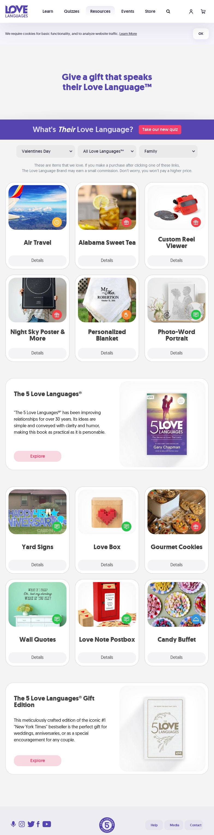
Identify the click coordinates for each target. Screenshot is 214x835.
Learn (48, 11)
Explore (37, 456)
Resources (100, 11)
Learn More (128, 33)
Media (174, 825)
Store (150, 11)
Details (37, 261)
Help (154, 825)
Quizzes (71, 11)
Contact (195, 825)
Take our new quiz (160, 129)
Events (127, 11)
